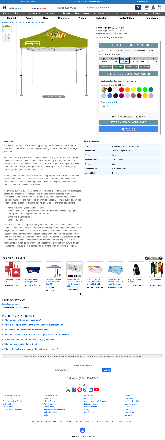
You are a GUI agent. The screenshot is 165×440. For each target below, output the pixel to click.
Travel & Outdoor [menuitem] (126, 18)
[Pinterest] (79, 391)
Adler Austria (65, 421)
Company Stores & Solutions (95, 401)
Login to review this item (12, 304)
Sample (105, 67)
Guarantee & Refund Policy (54, 409)
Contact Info (8, 398)
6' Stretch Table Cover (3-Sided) (31, 281)
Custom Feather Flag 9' (157, 281)
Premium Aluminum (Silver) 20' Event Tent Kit (54, 282)
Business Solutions (124, 13)
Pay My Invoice (142, 2)
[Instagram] (85, 391)
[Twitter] (68, 391)
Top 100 (18, 13)
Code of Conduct (50, 412)
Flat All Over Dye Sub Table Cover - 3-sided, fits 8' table (95, 282)
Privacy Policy (49, 401)
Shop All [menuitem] (11, 18)
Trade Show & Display (16, 22)
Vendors (128, 415)
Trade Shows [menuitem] (151, 18)
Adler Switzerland (81, 421)
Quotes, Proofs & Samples (13, 401)
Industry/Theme (102, 13)
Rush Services (130, 407)
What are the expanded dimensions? (20, 344)
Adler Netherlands (124, 421)
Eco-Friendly (52, 13)
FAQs (46, 415)
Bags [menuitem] (45, 18)
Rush (6, 13)
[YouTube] (96, 391)
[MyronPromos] (11, 8)
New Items (143, 13)
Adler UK (109, 421)
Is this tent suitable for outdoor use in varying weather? (29, 339)
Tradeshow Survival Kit (12, 281)
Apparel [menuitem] (30, 18)
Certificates (89, 412)
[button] (153, 7)
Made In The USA (132, 401)
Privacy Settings (50, 404)
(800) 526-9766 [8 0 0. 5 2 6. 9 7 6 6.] (88, 378)
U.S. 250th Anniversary (26, 2)
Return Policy (8, 407)
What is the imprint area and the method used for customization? (33, 325)
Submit (107, 370)
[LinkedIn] (90, 391)
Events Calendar (90, 407)
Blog (86, 398)
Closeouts (129, 398)
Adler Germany (50, 421)
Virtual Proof (118, 67)
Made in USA (34, 13)
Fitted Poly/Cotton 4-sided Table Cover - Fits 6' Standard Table (74, 283)
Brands (157, 13)
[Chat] (147, 7)
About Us (47, 398)
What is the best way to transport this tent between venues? (31, 349)
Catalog (87, 409)
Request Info (144, 67)
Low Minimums (131, 404)
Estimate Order (131, 67)
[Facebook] (74, 391)
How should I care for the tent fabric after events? (26, 330)
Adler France (97, 421)
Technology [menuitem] (102, 18)
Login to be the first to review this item (111, 33)
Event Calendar (82, 13)
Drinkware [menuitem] (63, 18)
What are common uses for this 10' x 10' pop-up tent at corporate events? (37, 334)
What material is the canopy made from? (22, 320)
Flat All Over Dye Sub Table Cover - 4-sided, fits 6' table (115, 282)
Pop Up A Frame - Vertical (135, 281)
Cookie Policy (49, 407)
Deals (66, 13)
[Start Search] (138, 7)
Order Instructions (10, 404)
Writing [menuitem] (82, 18)
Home (4, 22)
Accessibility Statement (12, 409)
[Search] (110, 7)
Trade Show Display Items (35, 22)
